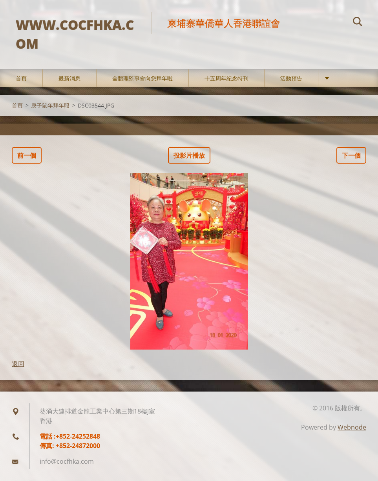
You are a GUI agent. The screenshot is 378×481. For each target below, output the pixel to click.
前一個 (26, 155)
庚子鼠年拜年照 (50, 105)
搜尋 (357, 23)
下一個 (351, 155)
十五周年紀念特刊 (226, 78)
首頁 (21, 78)
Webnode (352, 427)
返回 (18, 363)
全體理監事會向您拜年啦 (142, 78)
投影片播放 (189, 155)
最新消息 (69, 78)
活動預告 (291, 78)
